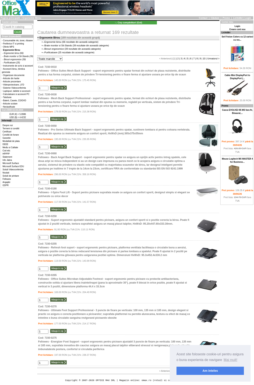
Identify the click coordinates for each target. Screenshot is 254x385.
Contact (203, 18)
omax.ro (146, 380)
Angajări (6, 182)
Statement (7, 157)
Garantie (7, 138)
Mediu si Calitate (10, 147)
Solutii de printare (11, 176)
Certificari (7, 132)
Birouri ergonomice (54, 49)
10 (204, 58)
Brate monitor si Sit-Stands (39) (18, 56)
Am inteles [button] (210, 370)
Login (248, 18)
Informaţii (7, 120)
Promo (226, 18)
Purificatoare (50, 52)
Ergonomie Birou (31, 18)
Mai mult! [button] (230, 360)
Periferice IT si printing (13, 44)
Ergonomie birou (52, 42)
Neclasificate (9, 107)
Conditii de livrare (11, 135)
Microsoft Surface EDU (13, 166)
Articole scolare (10, 104)
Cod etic (6, 150)
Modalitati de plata (11, 141)
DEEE (5, 144)
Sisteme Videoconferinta (14, 88)
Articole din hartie (11, 78)
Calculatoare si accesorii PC (16, 94)
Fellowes (7, 179)
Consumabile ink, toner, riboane (18, 40)
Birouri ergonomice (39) (15, 59)
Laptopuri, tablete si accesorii (17, 91)
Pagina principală (10, 18)
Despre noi (8, 125)
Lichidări (238, 18)
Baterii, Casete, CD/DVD (14, 100)
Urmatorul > (213, 58)
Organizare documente (14, 75)
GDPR (6, 185)
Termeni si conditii (11, 128)
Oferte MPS (8, 47)
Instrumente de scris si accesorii (18, 66)
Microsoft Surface (11, 163)
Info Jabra (7, 160)
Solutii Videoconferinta (13, 169)
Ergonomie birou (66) (14, 53)
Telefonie (7, 97)
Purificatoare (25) (12, 62)
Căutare (215, 18)
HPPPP (6, 154)
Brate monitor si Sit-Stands (58, 45)
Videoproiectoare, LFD (13, 85)
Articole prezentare (12, 81)
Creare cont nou (237, 29)
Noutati (6, 173)
